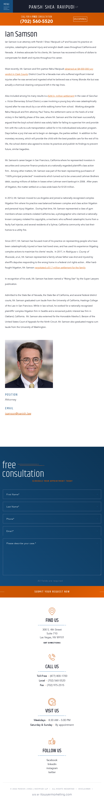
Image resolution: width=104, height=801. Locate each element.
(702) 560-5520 (36, 21)
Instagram (52, 768)
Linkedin (52, 764)
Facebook (52, 760)
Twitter (52, 772)
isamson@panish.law (18, 413)
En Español (80, 19)
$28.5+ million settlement (61, 96)
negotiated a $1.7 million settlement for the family (60, 267)
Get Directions (52, 643)
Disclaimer (84, 789)
